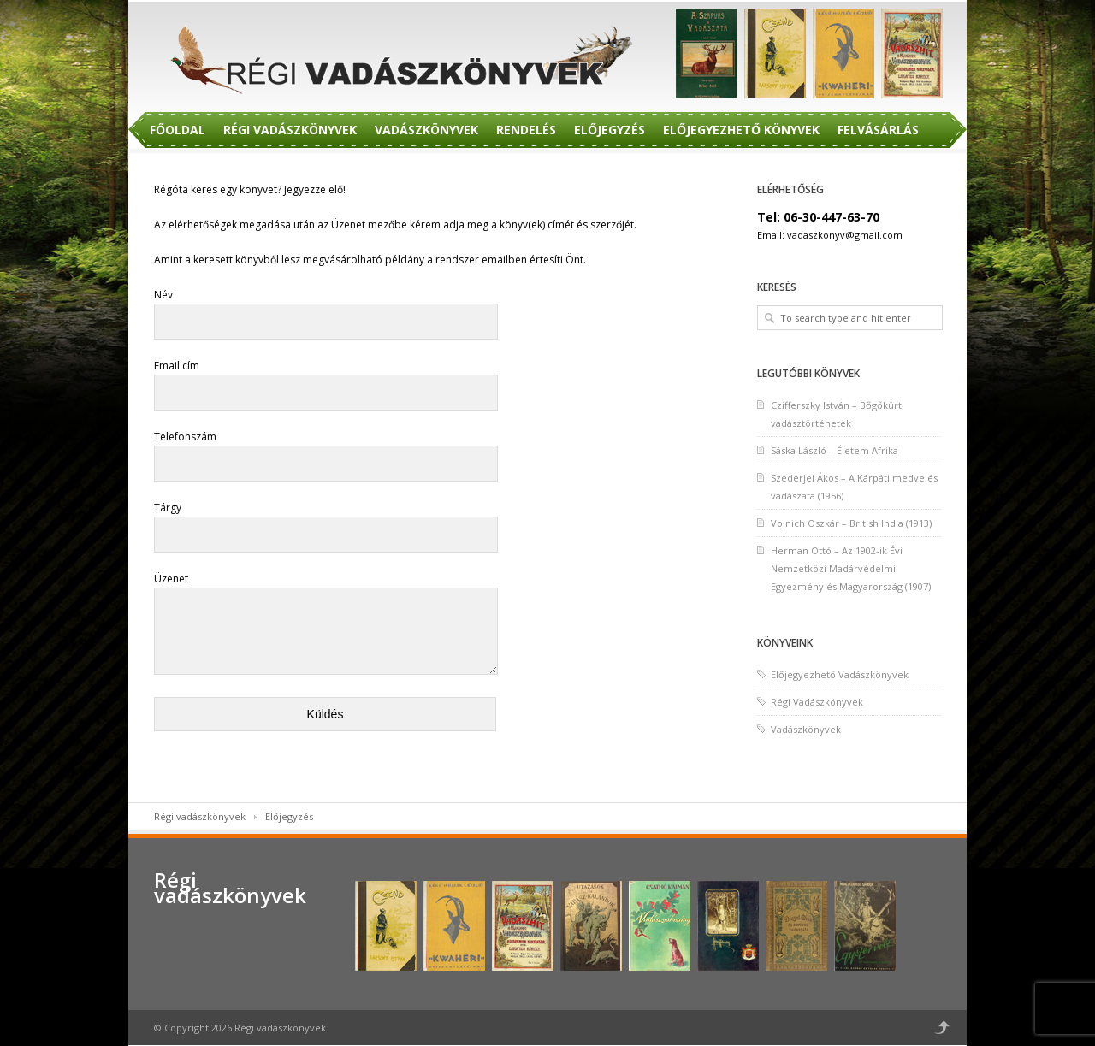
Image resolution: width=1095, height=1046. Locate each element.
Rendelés (526, 129)
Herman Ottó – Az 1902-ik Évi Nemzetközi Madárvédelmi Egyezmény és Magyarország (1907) (851, 568)
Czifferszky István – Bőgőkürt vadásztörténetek (836, 414)
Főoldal (177, 129)
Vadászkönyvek (426, 129)
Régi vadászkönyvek (200, 816)
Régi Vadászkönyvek (290, 129)
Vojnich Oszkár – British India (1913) (851, 523)
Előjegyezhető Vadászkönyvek (840, 674)
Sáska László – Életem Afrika (834, 450)
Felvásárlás (878, 129)
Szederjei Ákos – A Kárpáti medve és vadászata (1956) (854, 486)
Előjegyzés (609, 129)
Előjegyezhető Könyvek (741, 129)
